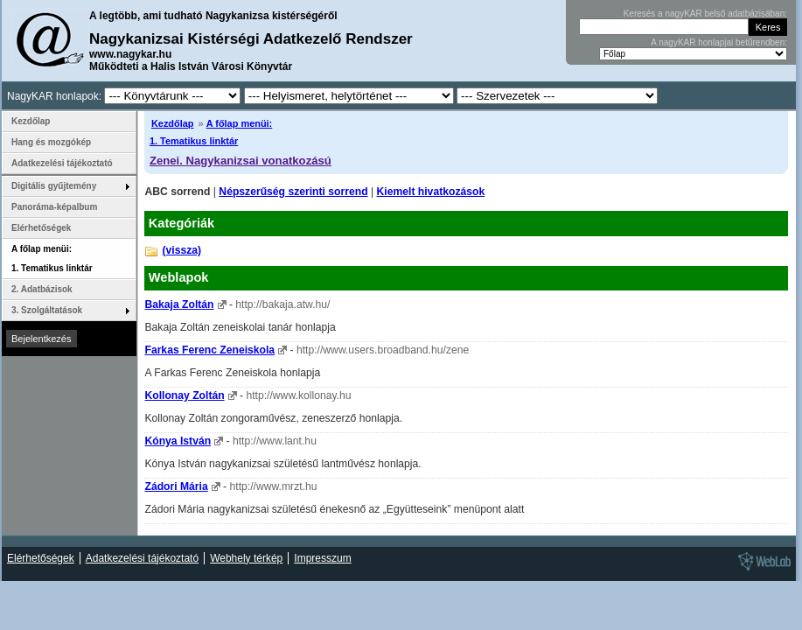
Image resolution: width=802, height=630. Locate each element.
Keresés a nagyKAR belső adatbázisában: (705, 13)
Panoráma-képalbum (54, 207)
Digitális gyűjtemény (53, 186)
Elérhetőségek (41, 228)
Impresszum (322, 558)
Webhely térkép (246, 558)
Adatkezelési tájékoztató (62, 163)
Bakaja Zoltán (178, 304)
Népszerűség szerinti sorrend (293, 192)
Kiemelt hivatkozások (431, 192)
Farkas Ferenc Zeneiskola (209, 350)
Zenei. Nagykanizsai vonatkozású (240, 160)
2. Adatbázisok (42, 289)
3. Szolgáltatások (46, 310)
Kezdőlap (172, 123)
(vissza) (181, 250)
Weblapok (179, 277)
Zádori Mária (175, 486)
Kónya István (177, 441)
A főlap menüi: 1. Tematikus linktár (52, 258)
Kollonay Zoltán (184, 395)
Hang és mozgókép (51, 142)
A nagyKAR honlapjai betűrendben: (719, 42)
